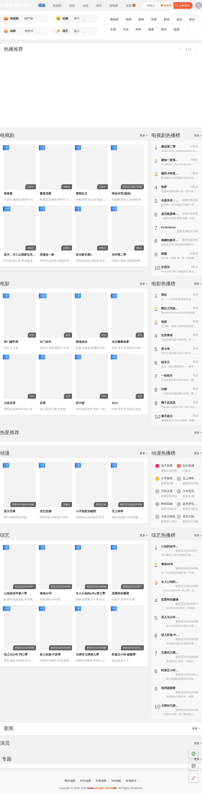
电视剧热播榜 (166, 135)
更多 (144, 135)
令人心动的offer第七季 (90, 593)
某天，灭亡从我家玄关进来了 (22, 254)
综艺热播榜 (164, 535)
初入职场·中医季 (50, 654)
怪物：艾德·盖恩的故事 (137, 79)
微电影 (113, 5)
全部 (130, 5)
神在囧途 (166, 506)
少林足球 (9, 403)
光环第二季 (119, 254)
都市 (164, 29)
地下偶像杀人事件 (134, 115)
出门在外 (45, 341)
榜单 (138, 29)
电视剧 (57, 5)
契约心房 (168, 115)
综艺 (99, 5)
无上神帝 (117, 511)
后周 (43, 403)
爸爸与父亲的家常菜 (17, 79)
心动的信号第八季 (15, 593)
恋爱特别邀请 (120, 593)
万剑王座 (166, 493)
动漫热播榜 (164, 453)
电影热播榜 (164, 283)
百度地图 (101, 780)
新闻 (8, 728)
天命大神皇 (166, 519)
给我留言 (131, 780)
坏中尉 (80, 403)
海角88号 (46, 593)
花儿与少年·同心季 (16, 654)
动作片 (29, 31)
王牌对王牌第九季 (87, 654)
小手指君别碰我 (86, 511)
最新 (151, 29)
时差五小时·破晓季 (124, 654)
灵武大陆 (187, 519)
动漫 (85, 5)
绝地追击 (81, 341)
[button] (197, 49)
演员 (5, 743)
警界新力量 (50, 115)
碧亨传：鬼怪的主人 (56, 79)
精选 (41, 5)
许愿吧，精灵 (12, 115)
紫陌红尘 (81, 193)
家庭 (176, 29)
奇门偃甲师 (11, 341)
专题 (113, 29)
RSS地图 (85, 780)
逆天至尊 (9, 511)
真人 (77, 31)
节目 (126, 29)
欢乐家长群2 (84, 254)
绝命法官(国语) (121, 193)
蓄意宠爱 (45, 193)
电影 (72, 5)
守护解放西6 (91, 79)
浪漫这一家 (47, 254)
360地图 (116, 780)
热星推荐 (9, 432)
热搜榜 (165, 5)
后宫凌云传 (90, 115)
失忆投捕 (45, 511)
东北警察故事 (120, 341)
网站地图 (70, 780)
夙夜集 (8, 193)
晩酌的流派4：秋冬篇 (176, 79)
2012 (115, 403)
